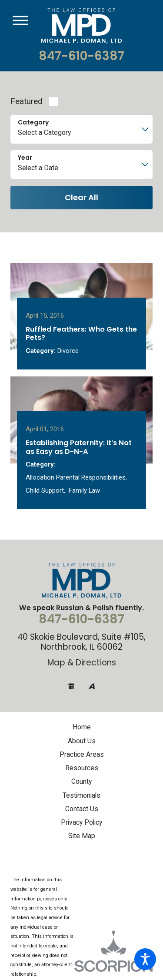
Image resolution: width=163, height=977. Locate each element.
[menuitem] (81, 742)
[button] (145, 959)
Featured (26, 101)
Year (25, 157)
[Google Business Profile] (71, 701)
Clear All (81, 197)
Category (33, 122)
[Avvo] (92, 701)
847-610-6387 (81, 56)
